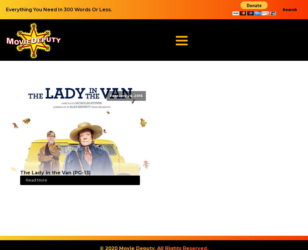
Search (290, 9)
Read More (36, 180)
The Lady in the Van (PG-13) (55, 173)
